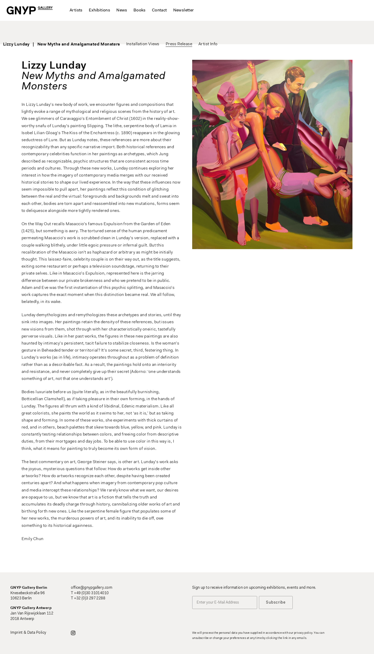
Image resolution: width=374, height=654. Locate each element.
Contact (159, 10)
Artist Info (226, 31)
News (121, 10)
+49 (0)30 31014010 (91, 593)
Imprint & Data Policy (28, 633)
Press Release (197, 31)
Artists (76, 10)
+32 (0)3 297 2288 (89, 598)
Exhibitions (99, 10)
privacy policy (303, 633)
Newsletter (183, 10)
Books (139, 10)
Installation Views (161, 31)
